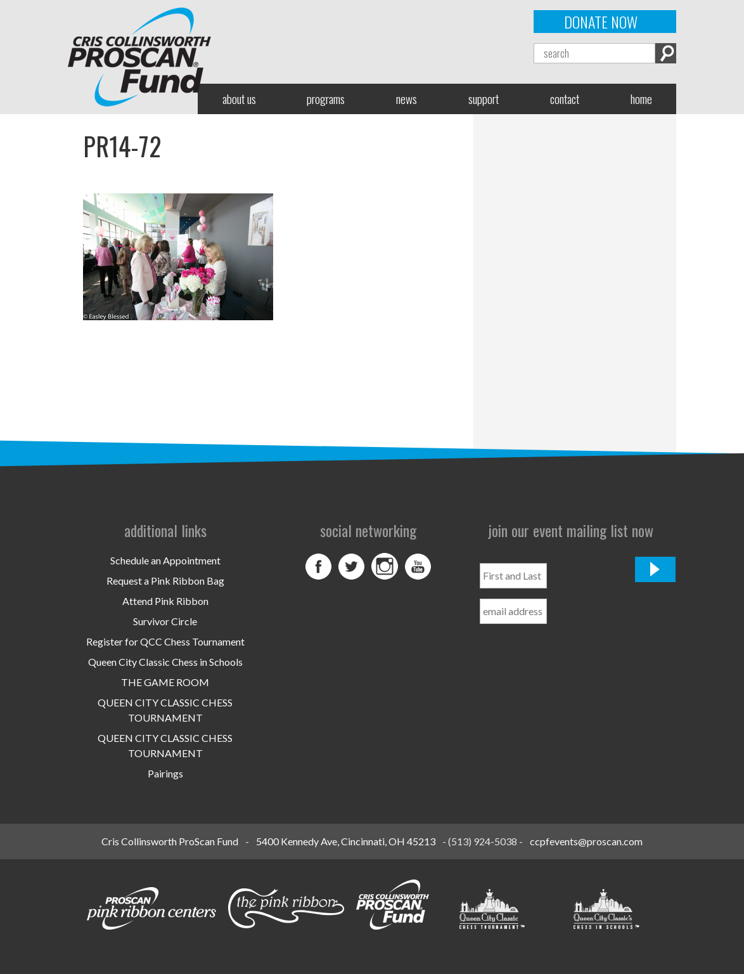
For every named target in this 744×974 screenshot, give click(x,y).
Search (665, 53)
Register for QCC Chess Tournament (165, 641)
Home (641, 98)
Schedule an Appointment (165, 560)
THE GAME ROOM (165, 682)
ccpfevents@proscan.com (586, 841)
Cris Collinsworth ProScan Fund (169, 841)
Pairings (165, 773)
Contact (564, 98)
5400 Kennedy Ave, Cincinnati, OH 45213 (345, 841)
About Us (239, 98)
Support (483, 98)
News (406, 98)
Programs (326, 98)
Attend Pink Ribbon (165, 601)
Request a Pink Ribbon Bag (165, 581)
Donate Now (601, 21)
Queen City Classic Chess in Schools (165, 662)
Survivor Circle (165, 621)
